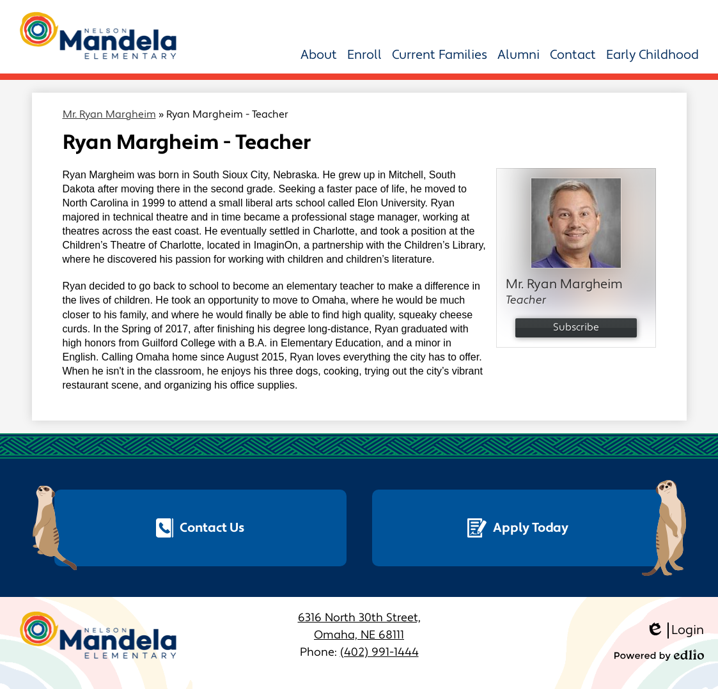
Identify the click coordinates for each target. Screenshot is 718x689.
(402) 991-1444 (379, 652)
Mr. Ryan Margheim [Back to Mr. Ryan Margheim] (109, 114)
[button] (318, 55)
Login (675, 631)
